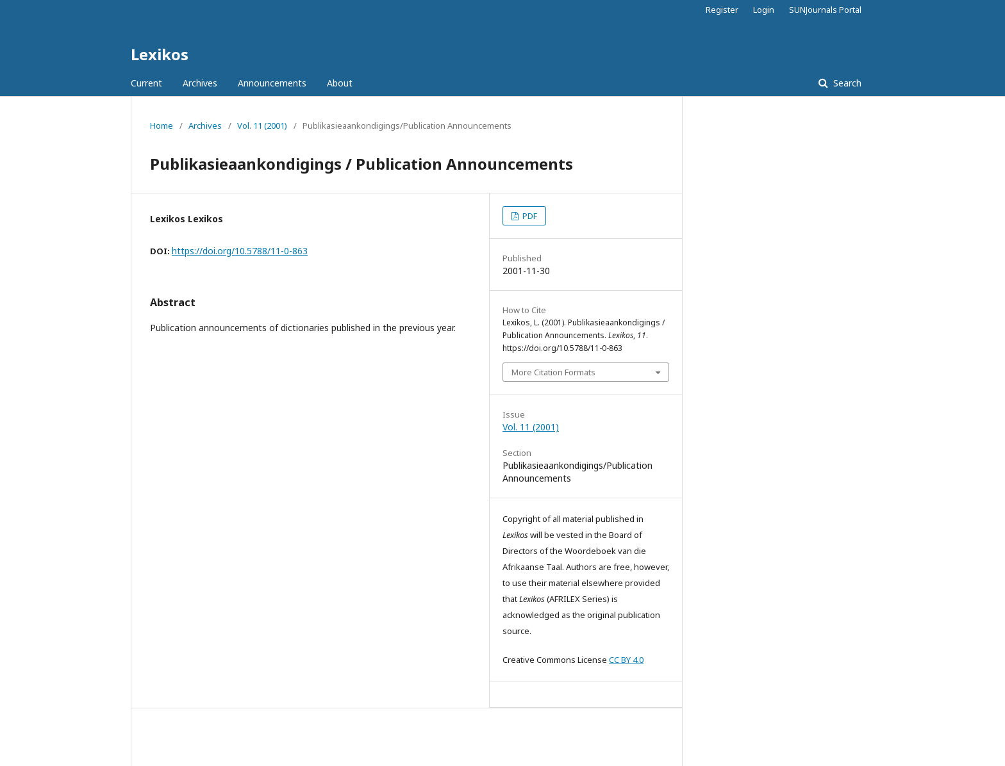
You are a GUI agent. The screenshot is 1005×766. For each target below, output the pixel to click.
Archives (200, 83)
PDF (528, 216)
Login (763, 9)
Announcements (272, 83)
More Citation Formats (553, 372)
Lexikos (159, 54)
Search (846, 83)
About (340, 83)
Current (146, 83)
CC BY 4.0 (626, 659)
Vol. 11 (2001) (262, 125)
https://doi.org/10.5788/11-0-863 (240, 251)
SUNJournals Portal (825, 9)
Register (722, 9)
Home (161, 125)
